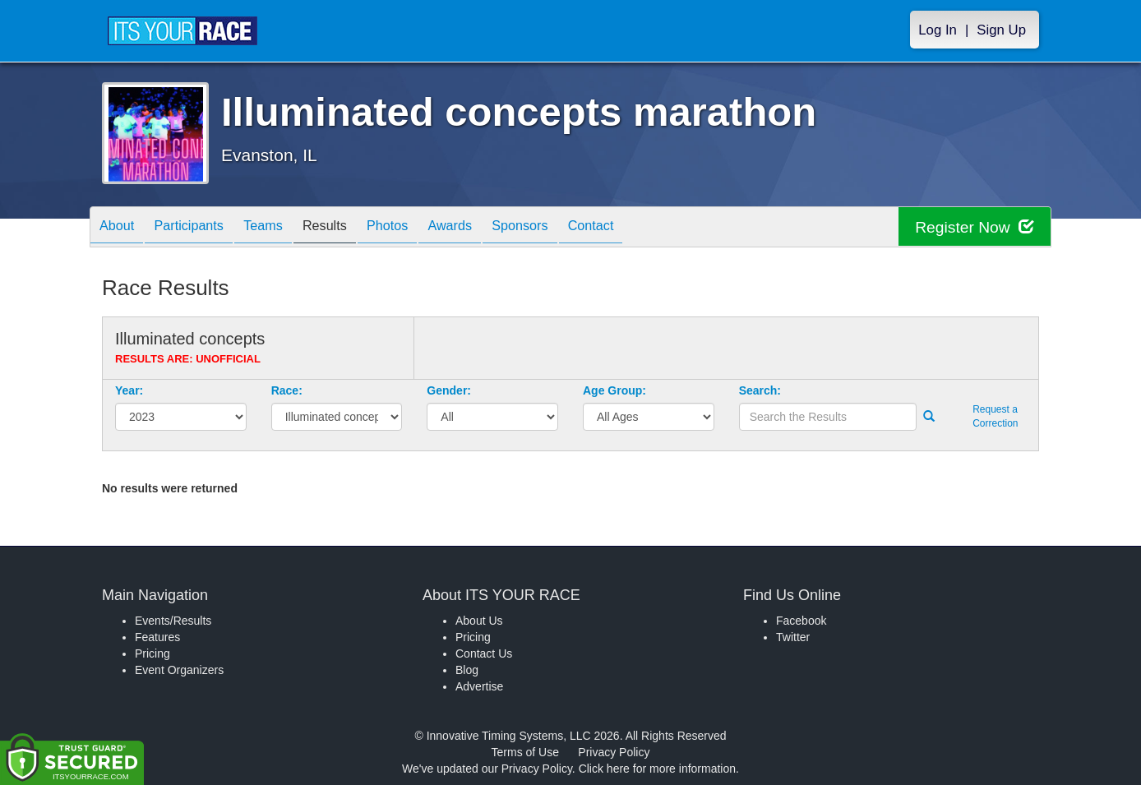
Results (353, 228)
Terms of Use (525, 752)
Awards (495, 228)
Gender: (449, 390)
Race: (287, 390)
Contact (653, 228)
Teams (284, 228)
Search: (760, 390)
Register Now (972, 227)
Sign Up (1001, 30)
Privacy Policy (613, 752)
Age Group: (614, 390)
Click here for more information (657, 768)
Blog (466, 669)
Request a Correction (995, 416)
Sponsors (573, 228)
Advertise (479, 686)
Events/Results (173, 620)
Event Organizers (179, 669)
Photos (424, 228)
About (121, 228)
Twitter (793, 637)
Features (157, 637)
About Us (479, 620)
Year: (129, 390)
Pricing (152, 653)
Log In (937, 30)
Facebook (801, 620)
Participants (201, 228)
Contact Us (483, 653)
